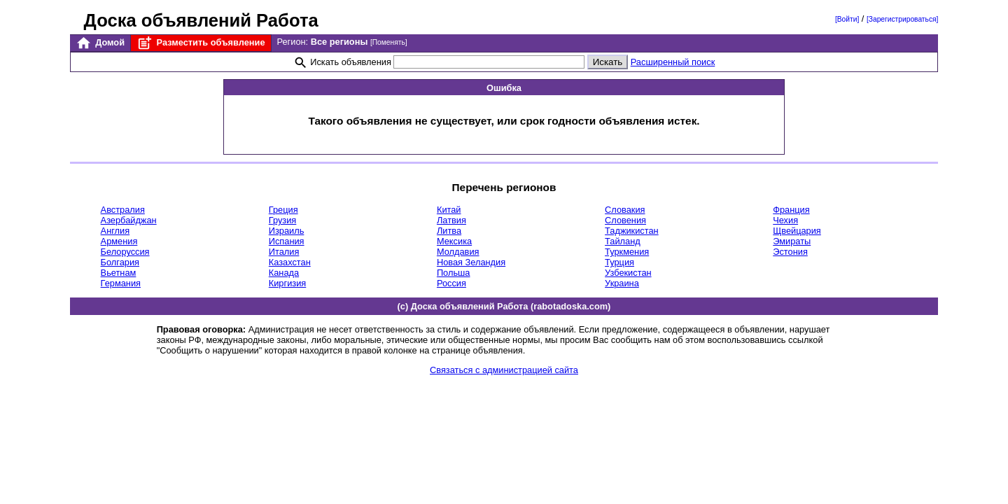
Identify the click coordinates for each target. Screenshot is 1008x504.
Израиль (286, 230)
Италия (284, 251)
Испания (286, 241)
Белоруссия (125, 251)
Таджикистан (632, 230)
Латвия (451, 220)
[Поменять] (388, 42)
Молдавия (458, 251)
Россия (451, 283)
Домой (100, 43)
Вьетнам (118, 272)
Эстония (790, 251)
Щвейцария (797, 230)
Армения (119, 241)
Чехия (785, 220)
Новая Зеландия (471, 262)
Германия (121, 283)
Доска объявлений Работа (201, 20)
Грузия (283, 220)
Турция (619, 262)
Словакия (625, 209)
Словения (625, 220)
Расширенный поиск (673, 62)
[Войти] (847, 19)
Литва (449, 230)
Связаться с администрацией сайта (504, 370)
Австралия (123, 209)
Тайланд (622, 241)
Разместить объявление (200, 43)
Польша (453, 272)
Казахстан (290, 262)
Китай (449, 209)
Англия (115, 230)
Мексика (454, 241)
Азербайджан (129, 220)
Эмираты (792, 241)
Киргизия (287, 283)
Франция (791, 209)
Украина (622, 283)
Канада (284, 272)
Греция (283, 209)
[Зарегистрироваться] (902, 19)
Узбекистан (628, 272)
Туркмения (627, 251)
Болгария (120, 262)
